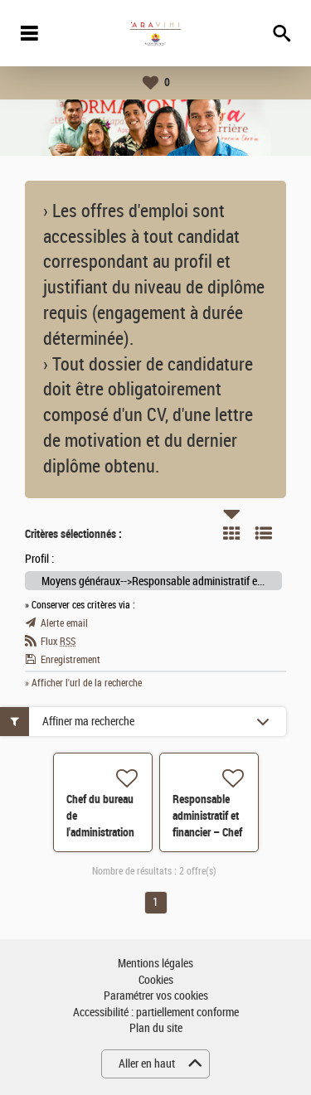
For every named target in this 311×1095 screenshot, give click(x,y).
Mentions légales (155, 964)
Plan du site (155, 1028)
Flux (58, 641)
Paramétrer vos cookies (156, 996)
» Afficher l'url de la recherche (83, 683)
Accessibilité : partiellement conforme (156, 1012)
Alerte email (64, 623)
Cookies (155, 980)
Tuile (231, 533)
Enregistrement (70, 660)
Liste (264, 533)
